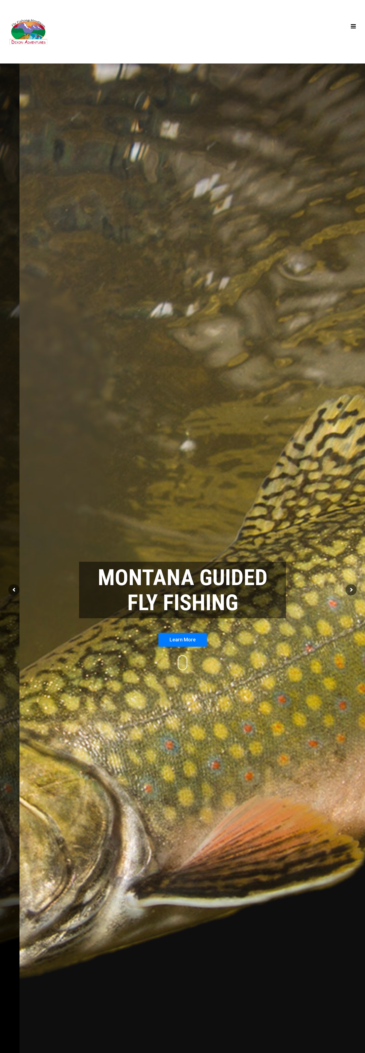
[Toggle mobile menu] (354, 26)
